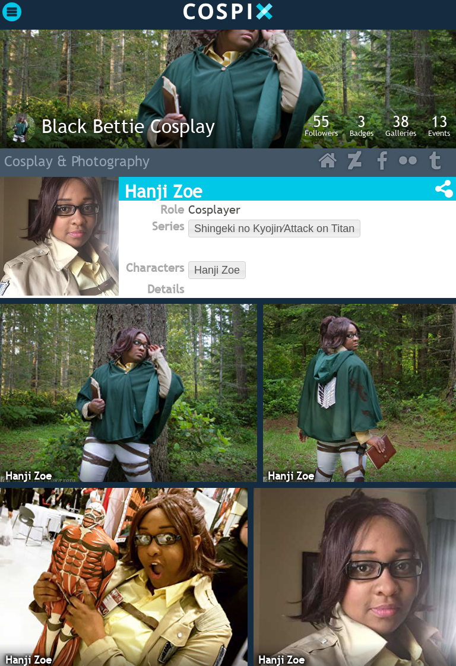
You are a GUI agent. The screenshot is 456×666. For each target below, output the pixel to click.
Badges (361, 125)
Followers (321, 125)
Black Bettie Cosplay (128, 126)
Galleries (400, 125)
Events (439, 125)
